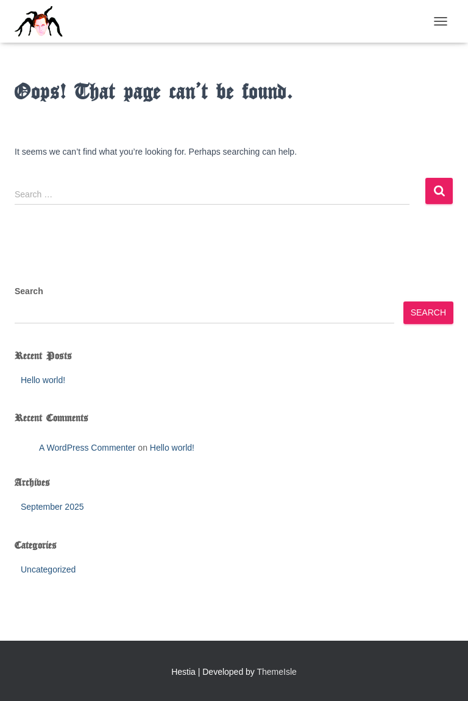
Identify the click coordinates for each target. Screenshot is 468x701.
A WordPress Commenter (87, 448)
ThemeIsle (277, 672)
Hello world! (43, 380)
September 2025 (52, 507)
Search (29, 291)
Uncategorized (48, 569)
